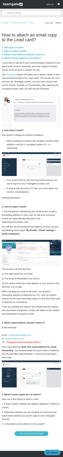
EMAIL (31, 23)
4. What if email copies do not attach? (21, 58)
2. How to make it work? (14, 51)
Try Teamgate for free (31, 434)
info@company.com (14, 338)
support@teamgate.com (20, 335)
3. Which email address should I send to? (23, 54)
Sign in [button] (49, 4)
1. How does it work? (13, 47)
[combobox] (31, 12)
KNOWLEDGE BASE (19, 23)
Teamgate (5, 23)
